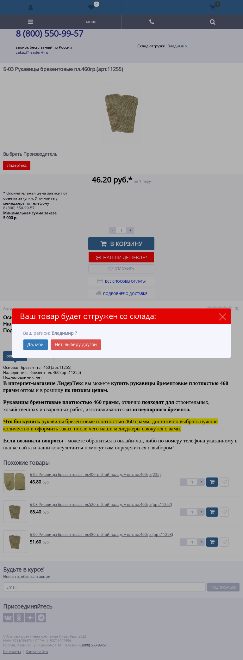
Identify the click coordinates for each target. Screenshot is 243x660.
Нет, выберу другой (76, 345)
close (223, 317)
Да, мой (35, 345)
